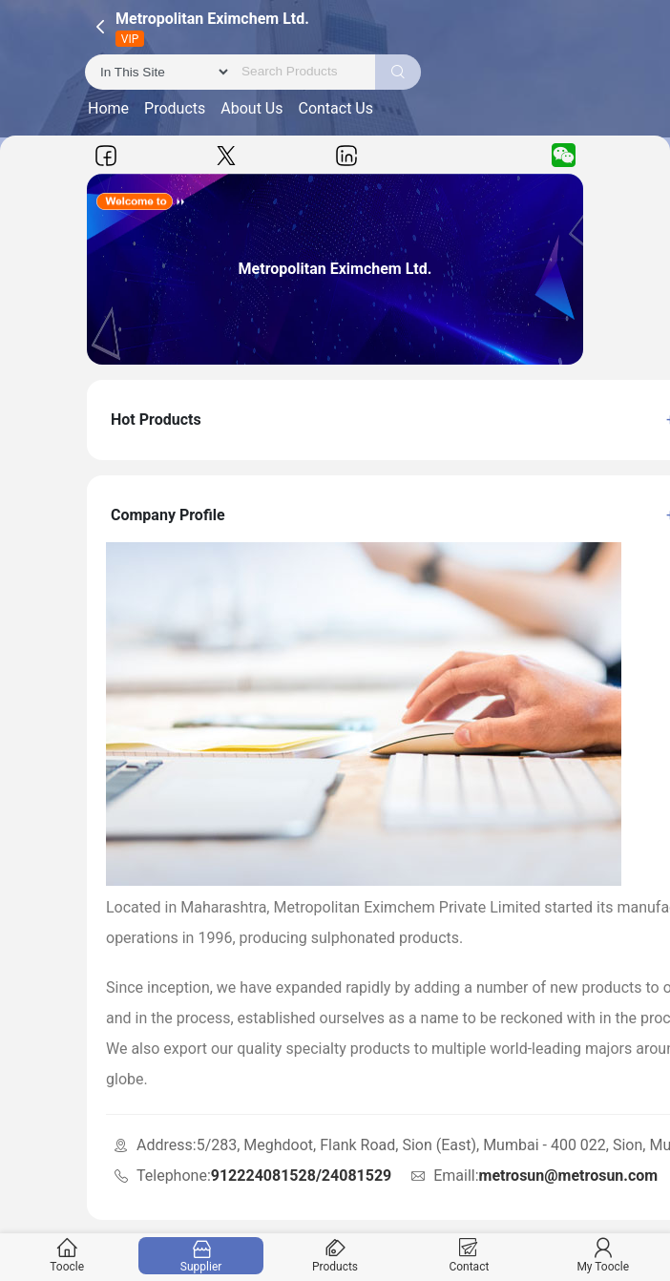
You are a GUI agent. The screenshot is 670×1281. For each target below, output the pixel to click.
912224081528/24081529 (301, 1175)
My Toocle (602, 1255)
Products (174, 108)
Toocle (67, 1255)
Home (108, 108)
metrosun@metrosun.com (569, 1175)
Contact (469, 1255)
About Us (251, 108)
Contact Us (335, 108)
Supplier (201, 1255)
